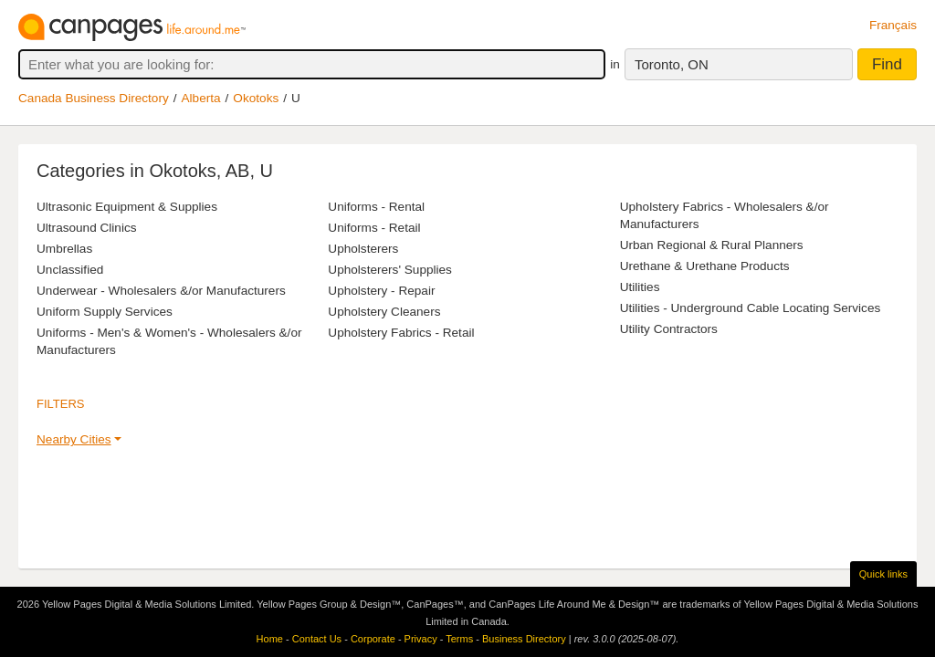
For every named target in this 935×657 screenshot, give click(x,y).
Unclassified (70, 269)
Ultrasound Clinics (87, 228)
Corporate (373, 638)
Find (887, 64)
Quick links (883, 573)
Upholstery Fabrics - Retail (401, 332)
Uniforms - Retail (374, 228)
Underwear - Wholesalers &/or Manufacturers (161, 290)
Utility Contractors (669, 329)
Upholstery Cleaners (384, 311)
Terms (459, 638)
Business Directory (524, 638)
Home (270, 638)
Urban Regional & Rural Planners (712, 245)
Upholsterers (363, 249)
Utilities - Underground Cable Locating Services (750, 308)
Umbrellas (64, 249)
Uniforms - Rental (376, 207)
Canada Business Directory (93, 98)
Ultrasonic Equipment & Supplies (127, 207)
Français (893, 25)
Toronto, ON (672, 64)
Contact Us (316, 638)
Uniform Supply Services (105, 311)
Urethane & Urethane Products (705, 266)
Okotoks (255, 98)
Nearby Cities (74, 439)
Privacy (420, 638)
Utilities (640, 287)
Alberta (201, 98)
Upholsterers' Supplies (390, 269)
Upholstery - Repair (381, 290)
